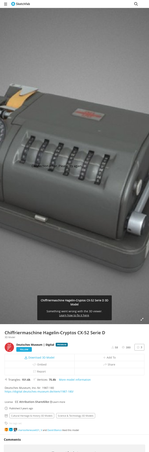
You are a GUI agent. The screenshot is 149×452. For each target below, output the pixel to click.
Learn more (57, 401)
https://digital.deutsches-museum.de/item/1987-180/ (39, 391)
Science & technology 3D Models (76, 415)
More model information (75, 379)
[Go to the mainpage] (20, 4)
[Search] (136, 4)
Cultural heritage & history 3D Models (32, 415)
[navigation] (5, 4)
